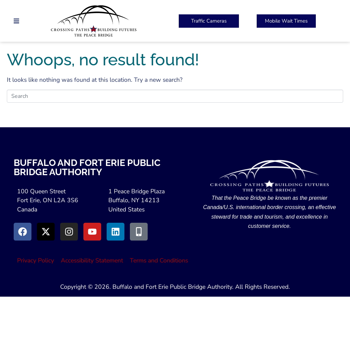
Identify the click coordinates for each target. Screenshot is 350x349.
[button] (16, 21)
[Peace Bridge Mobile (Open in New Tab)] (286, 21)
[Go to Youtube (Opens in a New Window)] (92, 232)
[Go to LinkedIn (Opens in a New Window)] (115, 232)
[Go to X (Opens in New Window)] (46, 232)
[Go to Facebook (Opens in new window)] (22, 232)
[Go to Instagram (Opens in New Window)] (69, 232)
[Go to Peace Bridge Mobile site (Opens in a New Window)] (139, 232)
